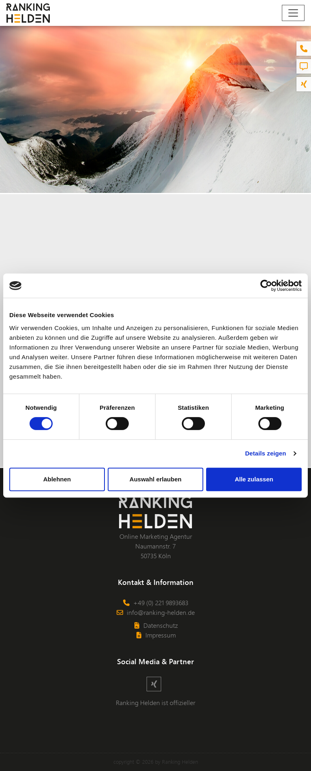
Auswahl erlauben (155, 479)
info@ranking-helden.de (155, 612)
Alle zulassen (254, 479)
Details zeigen (265, 453)
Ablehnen (57, 479)
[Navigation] (293, 13)
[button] (303, 48)
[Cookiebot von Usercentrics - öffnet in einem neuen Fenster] (266, 286)
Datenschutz (155, 625)
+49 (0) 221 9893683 (155, 602)
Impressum (155, 635)
